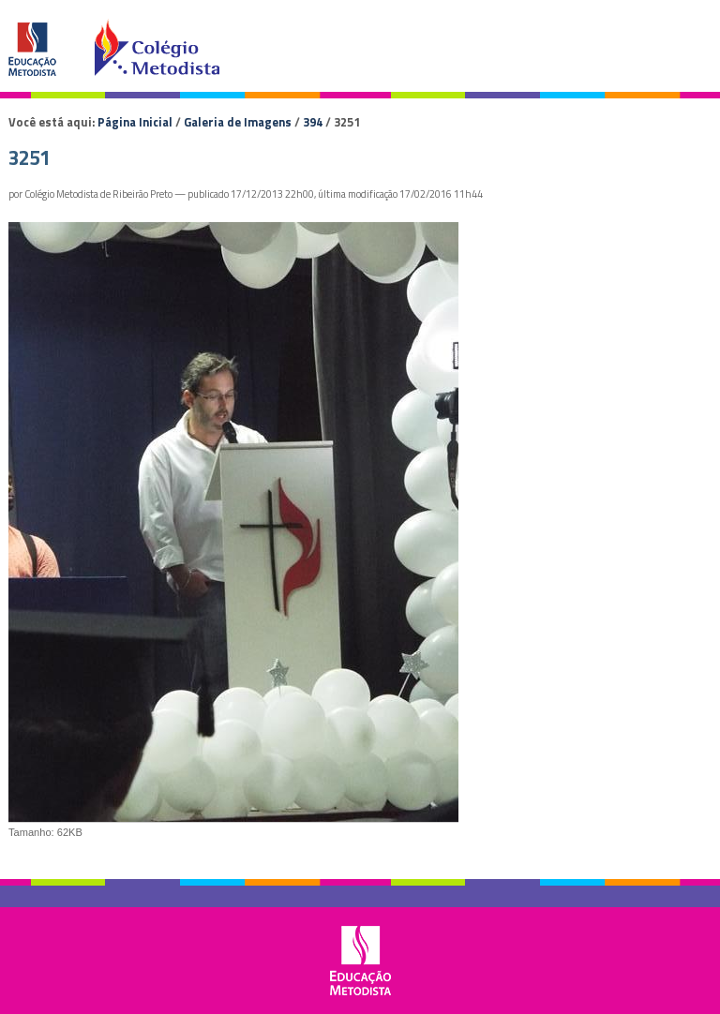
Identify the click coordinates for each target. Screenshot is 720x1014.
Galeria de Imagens (238, 121)
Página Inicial (135, 121)
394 (312, 121)
